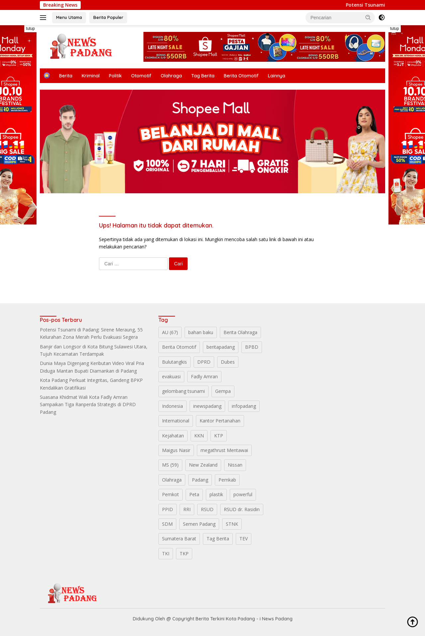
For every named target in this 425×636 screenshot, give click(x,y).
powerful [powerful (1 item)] (242, 494)
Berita (65, 76)
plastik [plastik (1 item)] (216, 494)
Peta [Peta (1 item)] (194, 494)
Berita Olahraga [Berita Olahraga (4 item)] (240, 332)
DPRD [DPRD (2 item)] (204, 362)
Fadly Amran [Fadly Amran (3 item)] (204, 376)
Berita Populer (108, 17)
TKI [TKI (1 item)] (165, 553)
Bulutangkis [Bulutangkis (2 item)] (174, 362)
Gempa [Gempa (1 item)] (223, 391)
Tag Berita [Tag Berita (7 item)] (218, 538)
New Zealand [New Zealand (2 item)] (203, 465)
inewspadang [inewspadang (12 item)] (207, 406)
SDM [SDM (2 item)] (167, 524)
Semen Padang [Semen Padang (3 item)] (199, 524)
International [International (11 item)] (175, 420)
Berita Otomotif (241, 76)
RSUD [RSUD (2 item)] (207, 509)
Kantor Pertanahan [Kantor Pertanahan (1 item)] (220, 420)
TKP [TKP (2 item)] (184, 553)
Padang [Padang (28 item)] (200, 480)
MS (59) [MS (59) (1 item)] (170, 465)
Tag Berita (202, 76)
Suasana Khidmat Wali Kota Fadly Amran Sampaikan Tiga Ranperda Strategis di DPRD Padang (88, 404)
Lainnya (276, 76)
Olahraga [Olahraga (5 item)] (172, 480)
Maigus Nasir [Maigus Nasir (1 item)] (176, 450)
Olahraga (171, 76)
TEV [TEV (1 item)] (243, 538)
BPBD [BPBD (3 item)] (251, 347)
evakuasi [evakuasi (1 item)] (171, 376)
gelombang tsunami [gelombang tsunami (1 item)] (183, 391)
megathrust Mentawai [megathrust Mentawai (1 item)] (224, 450)
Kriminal (91, 76)
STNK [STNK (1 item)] (232, 524)
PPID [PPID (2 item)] (167, 509)
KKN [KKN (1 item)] (199, 435)
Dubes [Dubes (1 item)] (228, 362)
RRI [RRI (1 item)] (187, 509)
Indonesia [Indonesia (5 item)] (172, 406)
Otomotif (141, 76)
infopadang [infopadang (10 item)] (244, 406)
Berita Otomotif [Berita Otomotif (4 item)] (179, 347)
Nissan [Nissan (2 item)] (235, 465)
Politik (115, 76)
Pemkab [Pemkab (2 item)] (227, 480)
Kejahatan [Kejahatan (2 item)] (173, 435)
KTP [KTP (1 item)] (218, 435)
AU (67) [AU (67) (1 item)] (170, 332)
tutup (30, 28)
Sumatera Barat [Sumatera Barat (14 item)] (179, 538)
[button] (368, 17)
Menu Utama (69, 17)
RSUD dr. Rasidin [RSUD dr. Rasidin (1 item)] (242, 509)
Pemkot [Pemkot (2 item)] (170, 494)
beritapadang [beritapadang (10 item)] (221, 347)
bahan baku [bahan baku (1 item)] (200, 332)
